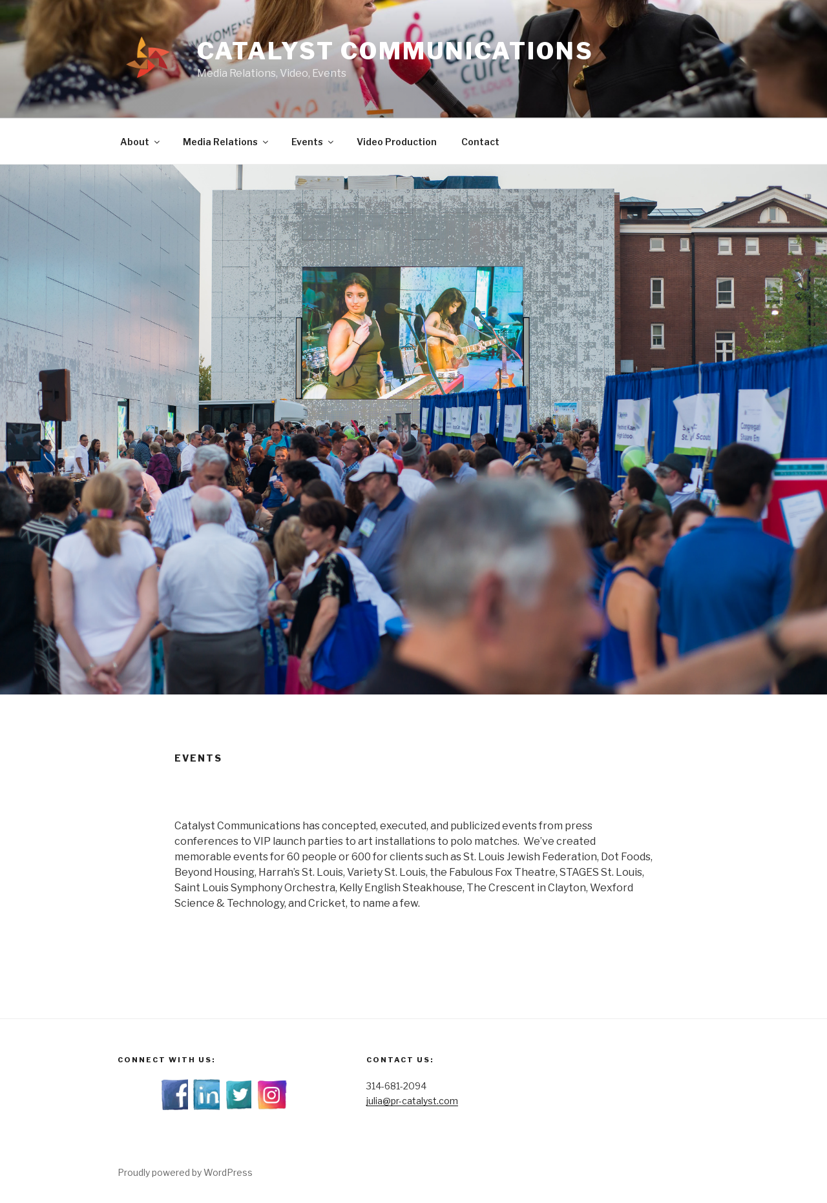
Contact (480, 141)
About (141, 141)
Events (313, 141)
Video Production (397, 141)
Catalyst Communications (395, 51)
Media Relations (226, 141)
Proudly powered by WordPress (185, 1172)
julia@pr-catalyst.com (412, 1100)
